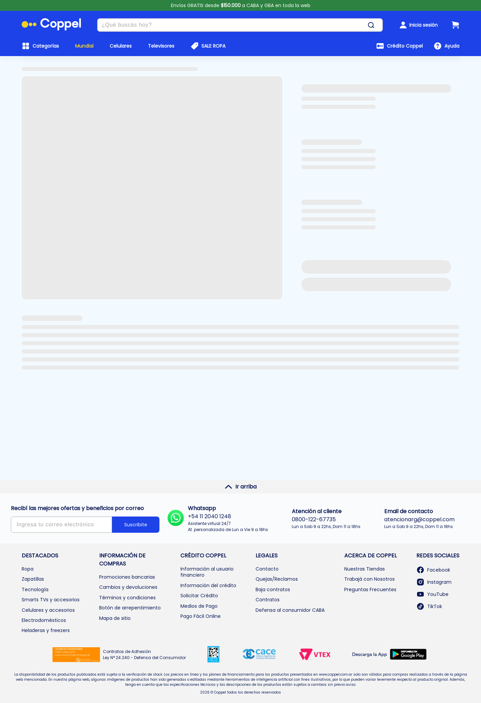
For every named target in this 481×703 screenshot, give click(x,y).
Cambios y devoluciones (128, 587)
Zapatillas (33, 579)
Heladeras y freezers (46, 630)
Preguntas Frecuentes (370, 589)
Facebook (433, 570)
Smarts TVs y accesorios (51, 599)
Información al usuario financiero (207, 572)
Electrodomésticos (44, 620)
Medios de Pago (199, 606)
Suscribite (135, 524)
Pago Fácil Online (200, 616)
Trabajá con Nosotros (369, 579)
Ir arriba (240, 487)
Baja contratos (273, 589)
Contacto (267, 569)
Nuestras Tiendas (364, 569)
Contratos (268, 599)
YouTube (432, 594)
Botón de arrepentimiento (130, 607)
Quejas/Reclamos (277, 579)
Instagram (434, 582)
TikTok (429, 606)
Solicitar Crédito (199, 595)
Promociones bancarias (127, 577)
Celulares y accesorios (48, 610)
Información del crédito (208, 585)
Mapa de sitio (115, 618)
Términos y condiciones (127, 597)
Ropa (28, 569)
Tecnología (35, 589)
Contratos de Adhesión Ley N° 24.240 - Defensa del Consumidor (144, 654)
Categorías (45, 46)
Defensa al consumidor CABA (290, 610)
